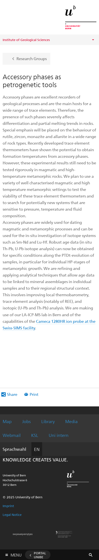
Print (34, 394)
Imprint (8, 506)
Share (12, 394)
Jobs (26, 421)
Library (48, 421)
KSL (34, 435)
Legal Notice (12, 514)
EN (37, 449)
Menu (16, 554)
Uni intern (58, 435)
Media (71, 421)
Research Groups (31, 58)
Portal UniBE (40, 555)
